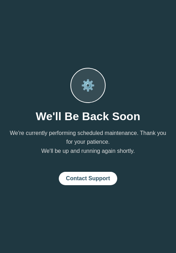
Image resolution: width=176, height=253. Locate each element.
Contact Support (88, 178)
